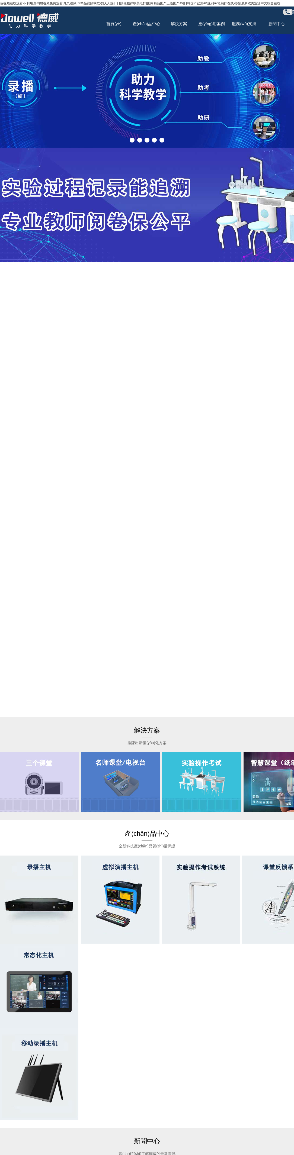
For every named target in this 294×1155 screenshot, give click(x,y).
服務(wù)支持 (244, 23)
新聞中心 (277, 23)
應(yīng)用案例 (211, 23)
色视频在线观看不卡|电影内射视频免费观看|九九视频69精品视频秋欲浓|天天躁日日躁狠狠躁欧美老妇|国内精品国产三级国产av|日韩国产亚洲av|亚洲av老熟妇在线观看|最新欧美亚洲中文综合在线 (140, 3)
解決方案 (179, 23)
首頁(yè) (114, 23)
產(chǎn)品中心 (146, 23)
